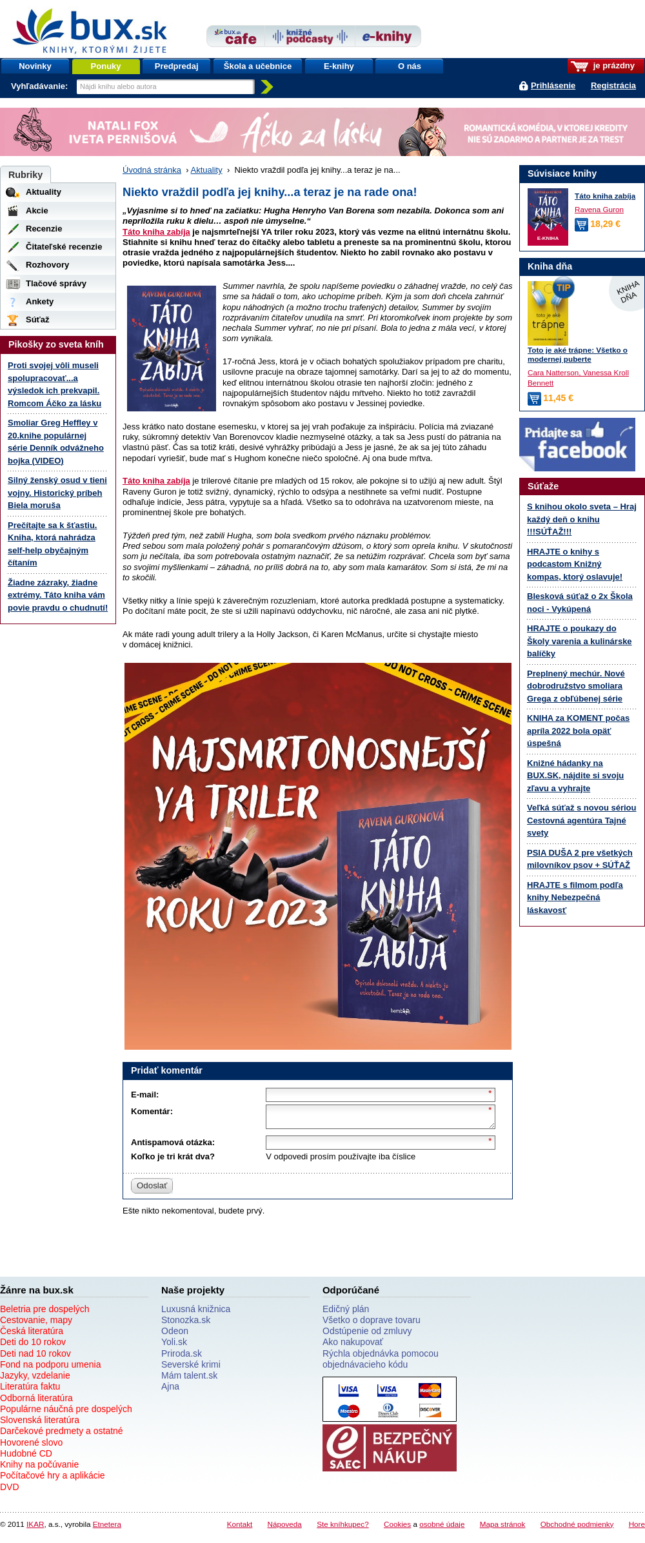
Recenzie (44, 228)
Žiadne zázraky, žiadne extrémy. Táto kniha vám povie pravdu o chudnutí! (58, 595)
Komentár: (152, 1111)
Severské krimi (191, 1368)
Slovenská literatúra (39, 1424)
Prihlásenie (553, 85)
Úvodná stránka (152, 170)
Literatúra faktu (30, 1390)
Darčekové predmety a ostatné (61, 1435)
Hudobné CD (26, 1457)
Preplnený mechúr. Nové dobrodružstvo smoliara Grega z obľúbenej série (576, 686)
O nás (409, 66)
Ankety (40, 301)
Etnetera (107, 1528)
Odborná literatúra (36, 1402)
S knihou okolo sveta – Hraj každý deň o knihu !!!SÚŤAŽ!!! (582, 519)
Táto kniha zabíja (156, 232)
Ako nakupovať (352, 1346)
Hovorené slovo (31, 1446)
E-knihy (339, 66)
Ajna (170, 1390)
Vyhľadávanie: (40, 86)
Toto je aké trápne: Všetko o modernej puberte (578, 355)
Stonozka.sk (185, 1324)
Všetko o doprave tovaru (371, 1324)
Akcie (37, 210)
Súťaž (38, 319)
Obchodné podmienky (577, 1528)
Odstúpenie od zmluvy (367, 1335)
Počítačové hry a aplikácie (52, 1479)
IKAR (35, 1528)
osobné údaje (441, 1528)
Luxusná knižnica (195, 1313)
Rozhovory (47, 265)
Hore (637, 1528)
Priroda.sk (181, 1357)
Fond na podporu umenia (50, 1368)
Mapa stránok (503, 1528)
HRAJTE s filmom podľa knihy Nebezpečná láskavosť (575, 897)
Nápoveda (285, 1528)
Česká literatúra (31, 1335)
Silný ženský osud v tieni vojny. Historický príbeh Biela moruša (57, 492)
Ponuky (106, 66)
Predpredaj (177, 66)
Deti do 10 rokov (33, 1346)
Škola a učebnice (258, 66)
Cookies (397, 1528)
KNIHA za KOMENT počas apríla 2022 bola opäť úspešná (578, 730)
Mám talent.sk (189, 1379)
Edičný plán (345, 1313)
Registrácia (613, 85)
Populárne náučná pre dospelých (66, 1413)
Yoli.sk (174, 1346)
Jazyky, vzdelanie (35, 1379)
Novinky (35, 66)
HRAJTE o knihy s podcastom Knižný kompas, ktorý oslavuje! (574, 564)
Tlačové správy (56, 283)
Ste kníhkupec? (343, 1528)
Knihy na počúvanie (39, 1468)
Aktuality (207, 170)
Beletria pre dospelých (45, 1313)
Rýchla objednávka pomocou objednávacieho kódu (380, 1362)
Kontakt (240, 1528)
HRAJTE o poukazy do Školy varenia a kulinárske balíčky (579, 641)
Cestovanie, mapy (36, 1324)
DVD (9, 1491)
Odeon (174, 1335)
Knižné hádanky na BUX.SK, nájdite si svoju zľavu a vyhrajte (575, 775)
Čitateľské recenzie (64, 246)
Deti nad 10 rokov (35, 1357)
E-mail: (145, 1094)
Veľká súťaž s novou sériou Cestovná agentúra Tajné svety (581, 820)
